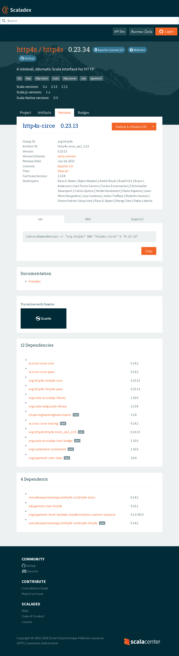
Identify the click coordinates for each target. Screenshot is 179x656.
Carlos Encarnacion (115, 186)
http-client (42, 78)
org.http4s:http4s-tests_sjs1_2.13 (52, 432)
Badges (83, 112)
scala (56, 78)
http (28, 78)
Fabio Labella (143, 201)
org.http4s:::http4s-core (45, 380)
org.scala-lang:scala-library (48, 406)
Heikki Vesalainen (108, 191)
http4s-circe (39, 125)
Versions (64, 112)
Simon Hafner (68, 201)
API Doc (119, 31)
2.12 (64, 86)
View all (63, 171)
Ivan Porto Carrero (86, 186)
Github (29, 566)
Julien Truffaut (113, 196)
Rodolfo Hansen (137, 196)
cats (83, 78)
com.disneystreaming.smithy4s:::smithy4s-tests (62, 497)
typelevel (96, 78)
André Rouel (108, 181)
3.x (45, 86)
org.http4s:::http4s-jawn (46, 389)
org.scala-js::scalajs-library (47, 398)
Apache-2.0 (65, 166)
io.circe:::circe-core (41, 363)
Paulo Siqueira (132, 191)
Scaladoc (35, 281)
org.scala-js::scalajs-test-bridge (50, 441)
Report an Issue (32, 594)
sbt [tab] (40, 219)
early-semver (67, 156)
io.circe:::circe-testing (43, 423)
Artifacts (44, 112)
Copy (148, 251)
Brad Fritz (125, 181)
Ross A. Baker (67, 181)
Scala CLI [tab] (137, 219)
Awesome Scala (141, 31)
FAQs (25, 611)
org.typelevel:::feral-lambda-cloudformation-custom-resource (72, 514)
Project (25, 112)
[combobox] (134, 126)
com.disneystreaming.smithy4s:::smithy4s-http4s (63, 523)
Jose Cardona (91, 196)
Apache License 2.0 (109, 50)
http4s (27, 49)
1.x (48, 92)
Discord (30, 571)
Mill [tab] (88, 219)
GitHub (27, 58)
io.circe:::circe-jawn (41, 372)
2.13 (54, 86)
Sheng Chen (123, 201)
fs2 (19, 78)
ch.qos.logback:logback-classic (50, 415)
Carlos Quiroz (84, 191)
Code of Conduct (33, 616)
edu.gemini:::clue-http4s (45, 506)
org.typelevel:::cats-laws (45, 458)
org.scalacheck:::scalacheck (47, 449)
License (27, 622)
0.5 (55, 97)
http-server (70, 78)
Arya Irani (86, 201)
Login (166, 31)
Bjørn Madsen (88, 181)
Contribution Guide (35, 588)
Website (137, 50)
